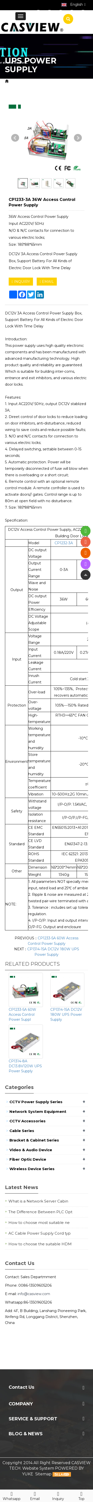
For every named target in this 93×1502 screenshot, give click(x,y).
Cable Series (21, 1130)
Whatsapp (11, 1495)
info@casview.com (34, 1294)
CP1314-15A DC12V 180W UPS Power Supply (66, 1014)
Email (35, 1495)
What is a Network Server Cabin (38, 1201)
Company (21, 1404)
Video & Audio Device (30, 1149)
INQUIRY (21, 281)
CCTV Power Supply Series (35, 1101)
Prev (15, 138)
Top (81, 1495)
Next (78, 138)
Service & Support (33, 1419)
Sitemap (43, 1474)
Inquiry (58, 1495)
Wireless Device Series (32, 1168)
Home (16, 81)
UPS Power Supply (39, 87)
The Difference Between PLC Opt (40, 1211)
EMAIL (47, 281)
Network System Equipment (37, 1111)
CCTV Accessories (27, 1121)
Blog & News (26, 1434)
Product (35, 81)
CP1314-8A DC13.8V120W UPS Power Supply (25, 1066)
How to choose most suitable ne (39, 1222)
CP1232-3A (64, 543)
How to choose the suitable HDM (40, 1244)
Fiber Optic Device (27, 1159)
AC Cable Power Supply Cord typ (39, 1233)
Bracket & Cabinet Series (34, 1140)
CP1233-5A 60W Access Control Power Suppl (22, 1014)
